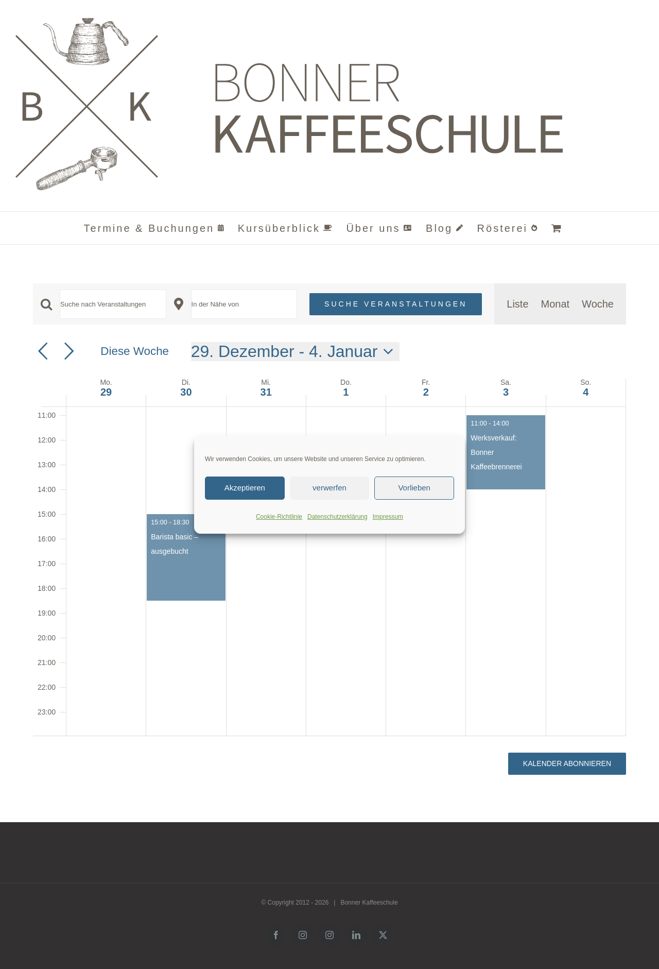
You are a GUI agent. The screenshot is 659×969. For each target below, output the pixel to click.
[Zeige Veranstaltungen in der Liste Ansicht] (517, 304)
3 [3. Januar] (506, 392)
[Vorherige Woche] (43, 351)
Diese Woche (134, 351)
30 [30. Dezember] (186, 392)
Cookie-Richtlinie (279, 516)
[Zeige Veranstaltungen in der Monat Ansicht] (555, 304)
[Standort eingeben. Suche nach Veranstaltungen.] (244, 304)
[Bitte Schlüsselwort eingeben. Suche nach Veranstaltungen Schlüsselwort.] (113, 304)
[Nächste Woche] (69, 351)
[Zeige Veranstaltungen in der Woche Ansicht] (598, 304)
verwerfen (329, 487)
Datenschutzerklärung (337, 516)
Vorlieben (414, 487)
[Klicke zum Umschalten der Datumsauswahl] (295, 351)
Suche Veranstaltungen (395, 304)
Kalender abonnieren (567, 763)
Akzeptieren (244, 487)
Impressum (388, 516)
